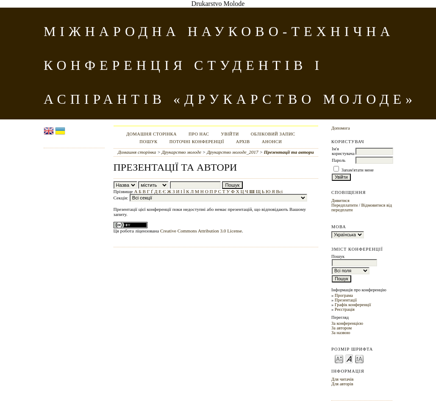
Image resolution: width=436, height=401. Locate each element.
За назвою (340, 332)
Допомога (340, 128)
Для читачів (342, 379)
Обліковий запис (273, 134)
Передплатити (344, 205)
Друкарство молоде (182, 152)
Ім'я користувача (343, 151)
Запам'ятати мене (358, 170)
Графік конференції (353, 304)
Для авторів (342, 384)
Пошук (148, 141)
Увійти (230, 134)
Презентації (346, 300)
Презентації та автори (289, 152)
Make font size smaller (339, 358)
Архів (243, 141)
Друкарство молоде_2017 (232, 152)
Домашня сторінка (151, 134)
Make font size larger (359, 358)
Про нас (199, 134)
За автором (341, 328)
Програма (344, 295)
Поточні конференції (196, 141)
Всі (279, 191)
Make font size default (349, 358)
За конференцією (347, 323)
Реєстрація (345, 309)
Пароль (338, 160)
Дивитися (340, 200)
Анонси (272, 141)
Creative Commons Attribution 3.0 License (201, 230)
